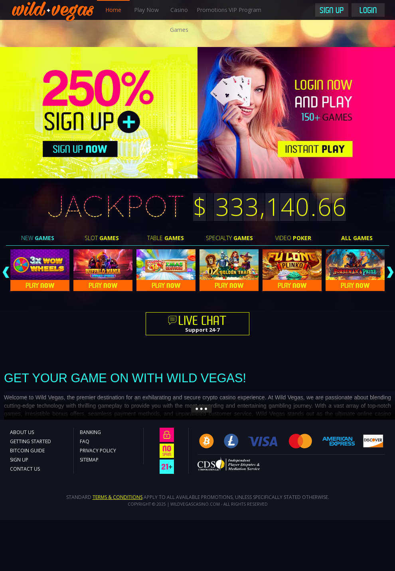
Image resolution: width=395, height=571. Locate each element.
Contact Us (25, 468)
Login (368, 11)
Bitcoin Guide (27, 450)
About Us (22, 432)
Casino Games (179, 19)
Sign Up (332, 11)
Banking (90, 432)
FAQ (84, 441)
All (357, 238)
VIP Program (245, 10)
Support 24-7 (202, 324)
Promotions (212, 10)
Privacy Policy (98, 450)
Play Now (146, 10)
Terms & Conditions (117, 497)
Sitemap (89, 459)
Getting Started (30, 441)
